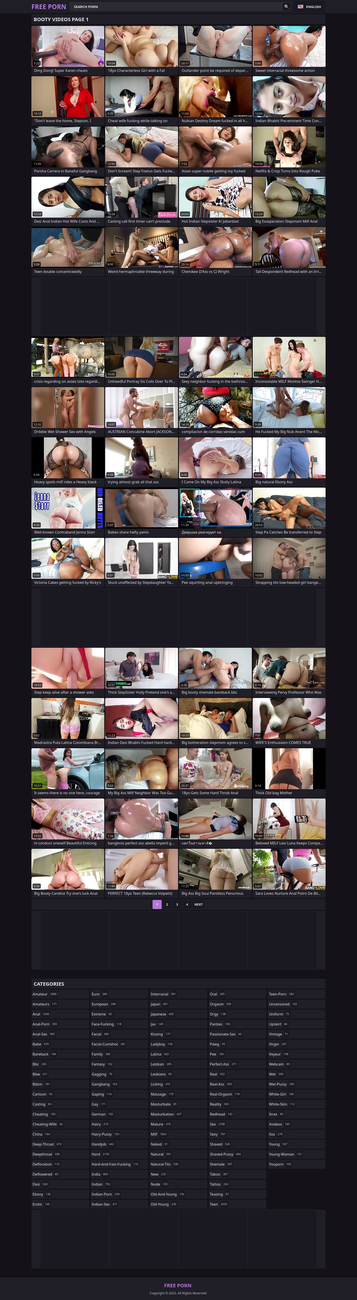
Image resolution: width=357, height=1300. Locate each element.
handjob (103, 1144)
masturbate (164, 1104)
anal (41, 1014)
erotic (42, 1204)
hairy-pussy (106, 1134)
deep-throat (47, 1144)
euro (100, 994)
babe (41, 1044)
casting (42, 1104)
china (42, 1134)
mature (161, 1124)
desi (40, 1184)
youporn (280, 1164)
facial (101, 1034)
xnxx (276, 1114)
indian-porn (106, 1194)
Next (198, 904)
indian (101, 1184)
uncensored (283, 1004)
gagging (102, 1074)
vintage (279, 1034)
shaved (220, 1144)
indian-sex (105, 1204)
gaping (102, 1094)
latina (160, 1054)
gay (99, 1104)
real (218, 1074)
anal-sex (44, 1034)
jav (157, 1024)
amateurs (45, 1004)
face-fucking (107, 1024)
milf (159, 1134)
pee (217, 1054)
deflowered (46, 1174)
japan (160, 1004)
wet (276, 1074)
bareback (45, 1054)
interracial (164, 994)
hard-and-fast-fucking (115, 1164)
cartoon (43, 1094)
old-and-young (168, 1194)
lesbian (162, 1064)
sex (218, 1124)
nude (160, 1184)
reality (220, 1104)
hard (101, 1154)
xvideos (280, 1124)
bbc (40, 1064)
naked (160, 1144)
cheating (44, 1114)
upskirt (278, 1024)
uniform (279, 1014)
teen (219, 1204)
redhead (222, 1114)
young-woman (286, 1154)
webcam (280, 1064)
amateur (45, 994)
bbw (40, 1074)
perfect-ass (224, 1064)
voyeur (279, 1054)
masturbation (166, 1114)
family (101, 1054)
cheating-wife (48, 1124)
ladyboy (162, 1044)
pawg (218, 1044)
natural (161, 1154)
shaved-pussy (226, 1154)
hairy (100, 1124)
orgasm (221, 1004)
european (104, 1004)
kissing (161, 1034)
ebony (42, 1194)
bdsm (42, 1084)
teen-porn (282, 994)
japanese (163, 1014)
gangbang (105, 1084)
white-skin (282, 1104)
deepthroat (47, 1154)
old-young (164, 1204)
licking (161, 1084)
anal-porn (45, 1024)
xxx (276, 1134)
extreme (102, 1014)
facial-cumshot (109, 1044)
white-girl (282, 1094)
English (313, 6)
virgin (278, 1044)
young (278, 1144)
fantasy (103, 1064)
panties (220, 1024)
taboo (219, 1174)
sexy (218, 1134)
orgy (218, 1014)
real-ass (221, 1084)
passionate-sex (226, 1034)
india (100, 1174)
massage (162, 1094)
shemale (221, 1164)
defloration (47, 1164)
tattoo (219, 1184)
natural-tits (165, 1164)
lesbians (162, 1074)
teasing (220, 1194)
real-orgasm (225, 1094)
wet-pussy (282, 1084)
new (159, 1174)
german (103, 1114)
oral (218, 994)
